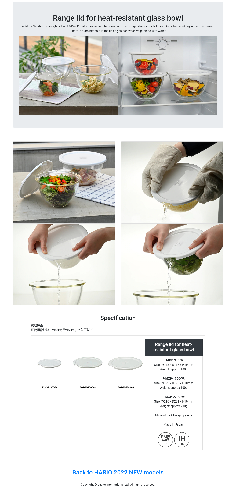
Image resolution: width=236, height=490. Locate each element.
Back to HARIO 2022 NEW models (118, 472)
